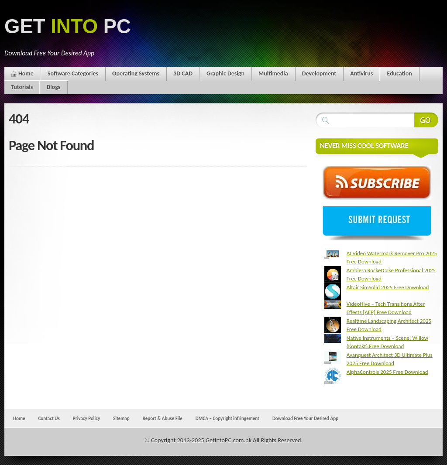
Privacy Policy (86, 418)
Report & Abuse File (162, 418)
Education (399, 73)
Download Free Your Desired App (305, 418)
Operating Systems (135, 73)
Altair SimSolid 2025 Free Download (388, 287)
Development (319, 73)
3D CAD (183, 73)
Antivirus (361, 73)
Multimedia (273, 73)
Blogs (53, 87)
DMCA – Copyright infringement (227, 418)
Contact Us (48, 418)
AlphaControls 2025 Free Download (387, 372)
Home (26, 73)
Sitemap (121, 418)
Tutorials (22, 87)
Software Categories (73, 73)
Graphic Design (225, 73)
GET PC (67, 26)
